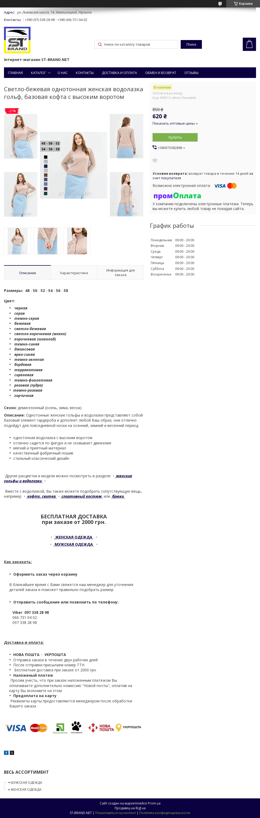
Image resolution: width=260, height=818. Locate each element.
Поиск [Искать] (191, 44)
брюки (118, 496)
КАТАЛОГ (38, 72)
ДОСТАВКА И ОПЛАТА (119, 72)
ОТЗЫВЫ (191, 72)
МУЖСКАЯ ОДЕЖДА (26, 782)
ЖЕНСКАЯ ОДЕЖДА (26, 789)
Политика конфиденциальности (164, 813)
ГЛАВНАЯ (15, 72)
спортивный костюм (81, 496)
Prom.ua (154, 803)
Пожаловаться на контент (115, 813)
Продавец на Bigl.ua (130, 808)
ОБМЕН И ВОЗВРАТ (160, 72)
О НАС (63, 72)
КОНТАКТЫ (85, 72)
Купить (175, 137)
